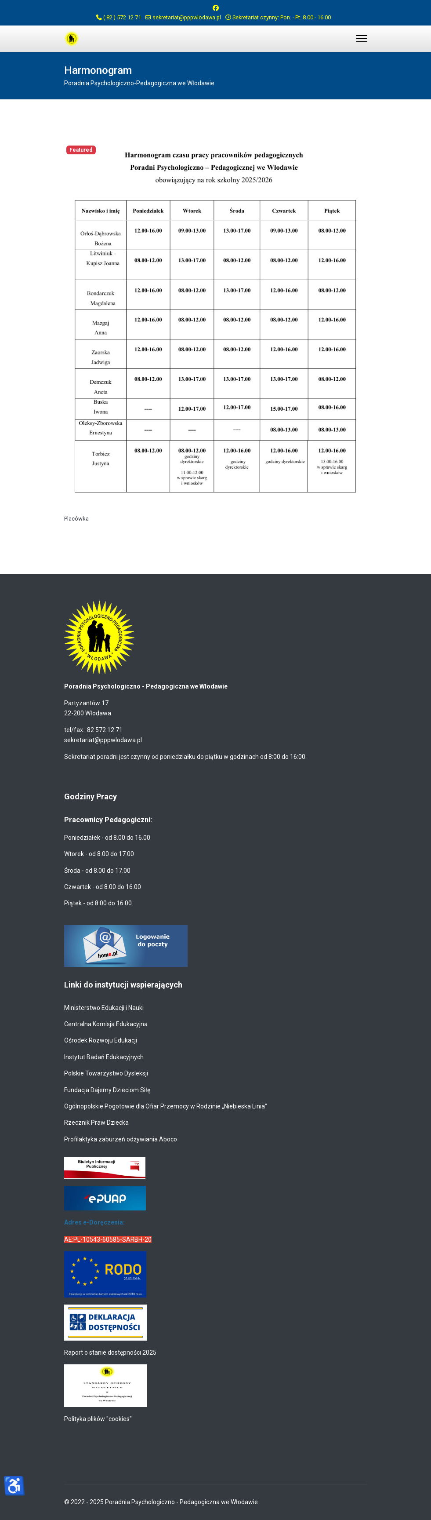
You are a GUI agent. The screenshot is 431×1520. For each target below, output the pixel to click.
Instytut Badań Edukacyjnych (104, 1057)
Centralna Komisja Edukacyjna (106, 1024)
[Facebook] (216, 7)
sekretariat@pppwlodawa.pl (186, 17)
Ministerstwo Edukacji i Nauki (104, 1007)
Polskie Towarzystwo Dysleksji (106, 1073)
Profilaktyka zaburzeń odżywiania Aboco (120, 1139)
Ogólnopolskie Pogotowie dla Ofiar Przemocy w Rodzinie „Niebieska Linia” (165, 1106)
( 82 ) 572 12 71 (122, 17)
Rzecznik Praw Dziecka (96, 1122)
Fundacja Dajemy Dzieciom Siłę (107, 1090)
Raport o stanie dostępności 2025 (110, 1352)
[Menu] (361, 39)
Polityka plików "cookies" (98, 1418)
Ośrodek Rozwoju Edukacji (100, 1040)
